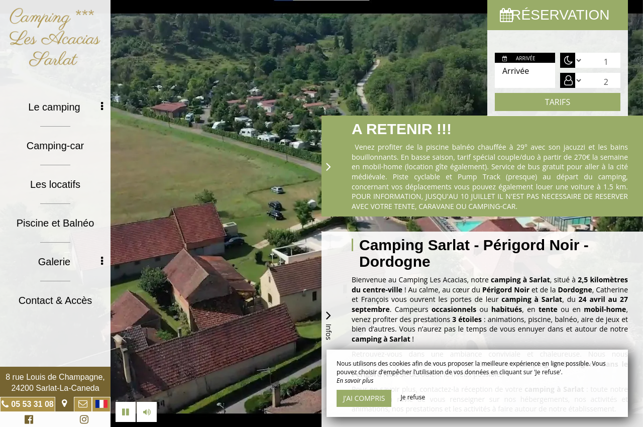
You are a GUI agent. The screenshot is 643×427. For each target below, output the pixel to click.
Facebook (27, 420)
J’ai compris (364, 398)
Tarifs (557, 102)
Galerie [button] (70, 261)
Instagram (82, 420)
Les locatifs (55, 184)
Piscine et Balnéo (55, 223)
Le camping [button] (65, 107)
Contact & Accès (55, 300)
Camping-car (55, 145)
